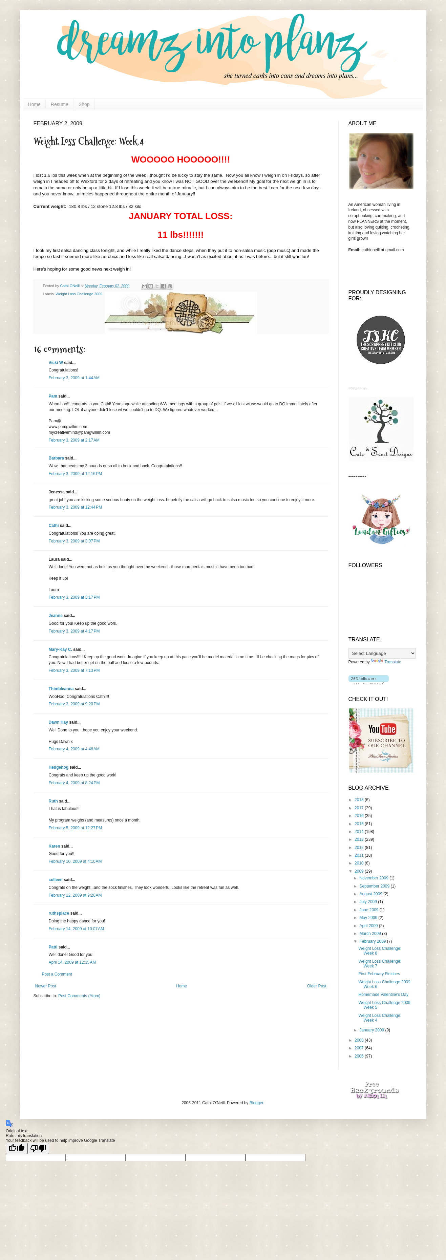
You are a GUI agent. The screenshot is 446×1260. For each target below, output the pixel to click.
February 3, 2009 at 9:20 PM (74, 704)
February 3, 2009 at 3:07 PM (74, 541)
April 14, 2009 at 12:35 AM (72, 962)
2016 (360, 815)
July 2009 (368, 901)
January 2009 (372, 1030)
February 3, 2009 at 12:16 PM (75, 473)
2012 (360, 847)
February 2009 (373, 941)
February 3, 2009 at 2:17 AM (74, 440)
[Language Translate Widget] (382, 653)
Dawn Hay (58, 722)
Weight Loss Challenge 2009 (79, 294)
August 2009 (371, 894)
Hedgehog (59, 767)
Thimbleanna (61, 688)
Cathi (54, 525)
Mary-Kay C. (60, 649)
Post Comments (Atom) (79, 996)
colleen (56, 879)
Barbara (56, 458)
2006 (360, 1056)
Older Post (316, 986)
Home (34, 104)
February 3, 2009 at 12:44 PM (75, 507)
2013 (360, 839)
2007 (360, 1048)
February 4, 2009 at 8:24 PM (74, 783)
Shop (84, 104)
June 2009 (369, 909)
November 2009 (374, 878)
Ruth (53, 801)
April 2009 (369, 925)
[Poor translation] (38, 1148)
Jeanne (56, 615)
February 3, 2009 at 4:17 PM (74, 631)
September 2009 (374, 886)
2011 (360, 855)
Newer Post (45, 986)
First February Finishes (379, 973)
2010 (360, 863)
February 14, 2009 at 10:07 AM (76, 928)
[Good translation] (16, 1148)
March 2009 (370, 933)
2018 (360, 799)
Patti (53, 947)
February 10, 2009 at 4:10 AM (75, 861)
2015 (360, 823)
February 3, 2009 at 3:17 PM (74, 597)
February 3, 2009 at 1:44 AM (74, 378)
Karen (54, 846)
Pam (53, 396)
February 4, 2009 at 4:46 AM (74, 749)
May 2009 (368, 917)
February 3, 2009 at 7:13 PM (74, 670)
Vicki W (56, 362)
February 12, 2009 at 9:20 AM (75, 895)
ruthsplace (59, 913)
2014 (360, 831)
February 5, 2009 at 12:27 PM (75, 828)
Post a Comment (57, 974)
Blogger (256, 1103)
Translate (386, 662)
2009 (360, 871)
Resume (59, 104)
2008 (360, 1040)
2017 (360, 808)
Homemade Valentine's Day (383, 994)
